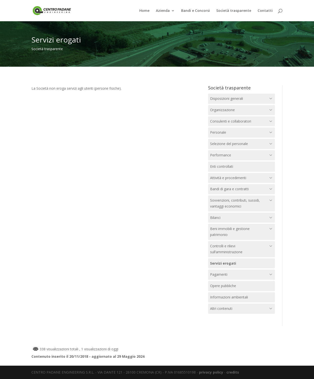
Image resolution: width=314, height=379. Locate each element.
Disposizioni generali (226, 98)
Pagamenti (218, 274)
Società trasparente (233, 11)
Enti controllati (221, 166)
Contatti (265, 11)
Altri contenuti (221, 308)
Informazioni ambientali (229, 297)
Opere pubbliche (223, 285)
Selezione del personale (229, 143)
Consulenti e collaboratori (230, 121)
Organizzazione (222, 109)
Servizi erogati (223, 263)
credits (232, 372)
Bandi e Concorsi (195, 11)
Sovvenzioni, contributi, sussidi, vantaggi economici (235, 203)
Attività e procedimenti (228, 177)
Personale (218, 132)
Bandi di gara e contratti (229, 189)
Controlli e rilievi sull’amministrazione (226, 249)
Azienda (163, 11)
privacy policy (211, 372)
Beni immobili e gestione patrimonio (230, 231)
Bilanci (215, 217)
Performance (220, 155)
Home (144, 11)
